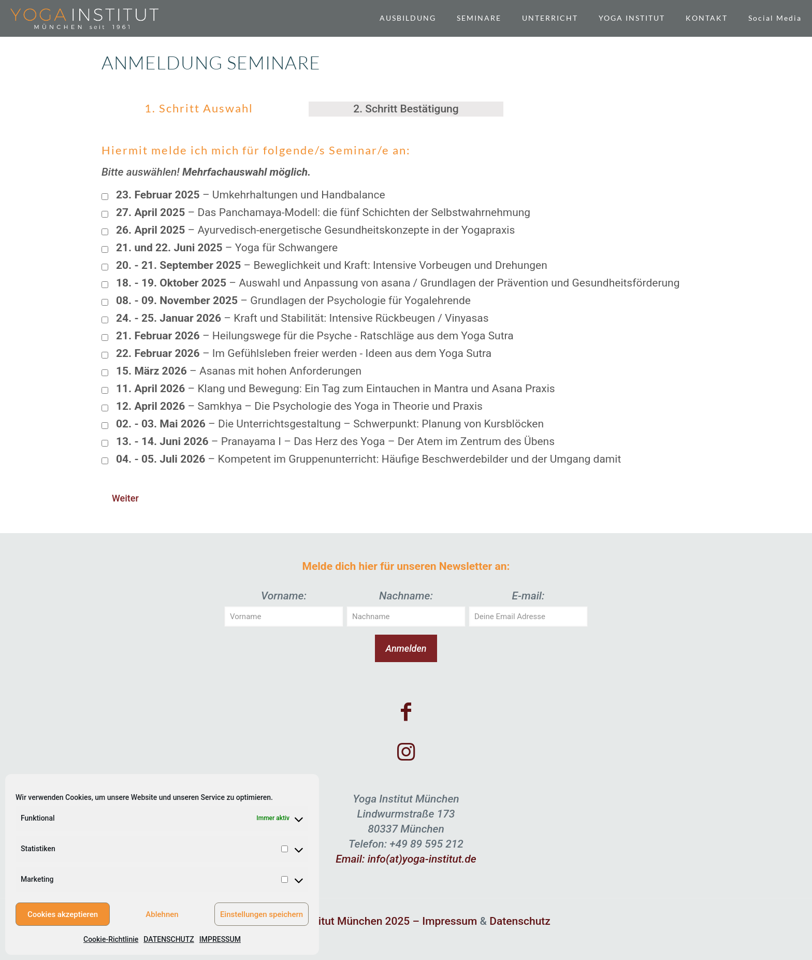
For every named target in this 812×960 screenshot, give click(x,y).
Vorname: (284, 596)
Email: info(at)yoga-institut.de (406, 859)
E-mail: (528, 596)
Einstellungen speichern (261, 914)
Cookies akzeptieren (62, 914)
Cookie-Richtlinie (110, 939)
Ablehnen (162, 914)
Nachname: (406, 596)
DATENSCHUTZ (168, 939)
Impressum (449, 921)
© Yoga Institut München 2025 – (342, 921)
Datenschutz (519, 921)
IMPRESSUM (220, 939)
